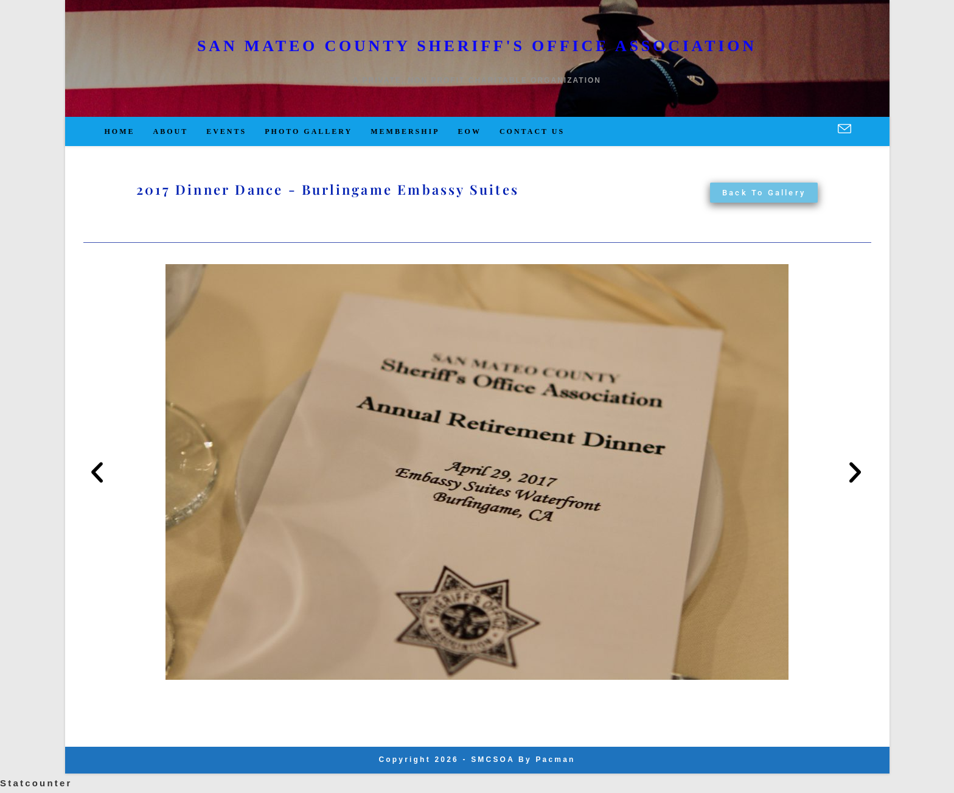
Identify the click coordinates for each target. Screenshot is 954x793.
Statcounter (36, 783)
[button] (98, 472)
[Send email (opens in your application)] (844, 129)
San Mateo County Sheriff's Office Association (477, 46)
